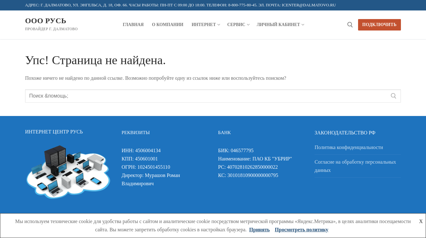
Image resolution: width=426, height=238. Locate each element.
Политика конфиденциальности (349, 147)
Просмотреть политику (302, 229)
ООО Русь (45, 21)
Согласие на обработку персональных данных (355, 166)
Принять (259, 229)
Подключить (379, 24)
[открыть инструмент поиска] (350, 25)
